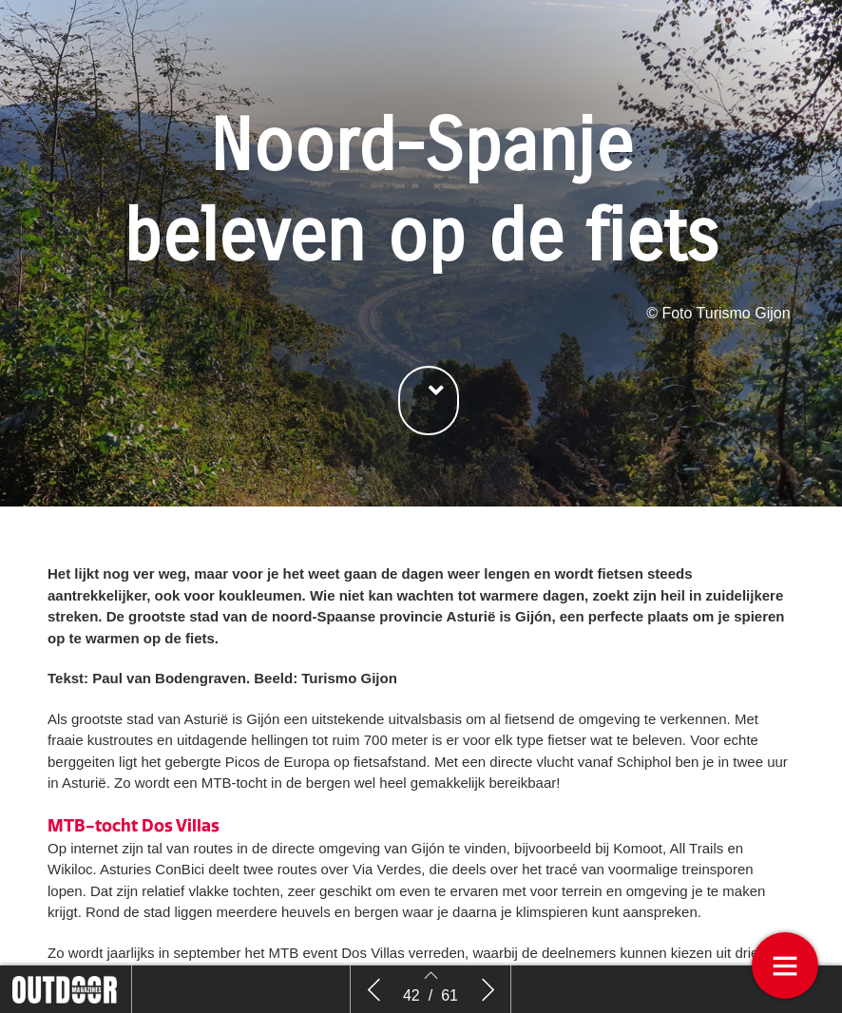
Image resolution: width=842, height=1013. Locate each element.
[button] (428, 400)
